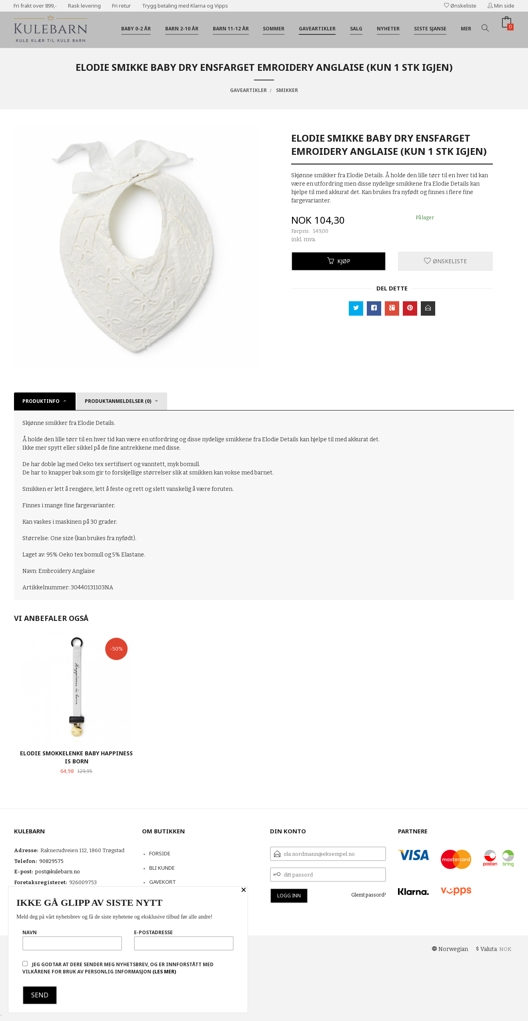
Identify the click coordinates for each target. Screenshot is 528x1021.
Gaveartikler (317, 28)
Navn (72, 940)
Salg (356, 28)
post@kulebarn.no (57, 872)
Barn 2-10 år (181, 28)
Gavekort (162, 881)
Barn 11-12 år (231, 28)
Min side (501, 5)
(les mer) (164, 971)
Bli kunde (162, 867)
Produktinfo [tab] (41, 401)
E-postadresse (184, 940)
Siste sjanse (430, 28)
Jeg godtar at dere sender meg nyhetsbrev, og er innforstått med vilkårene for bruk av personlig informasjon (118, 968)
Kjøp (338, 261)
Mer (466, 28)
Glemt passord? (368, 895)
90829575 (51, 861)
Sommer (273, 28)
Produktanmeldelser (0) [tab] (118, 401)
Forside (159, 853)
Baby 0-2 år (136, 28)
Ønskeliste (460, 5)
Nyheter (388, 28)
